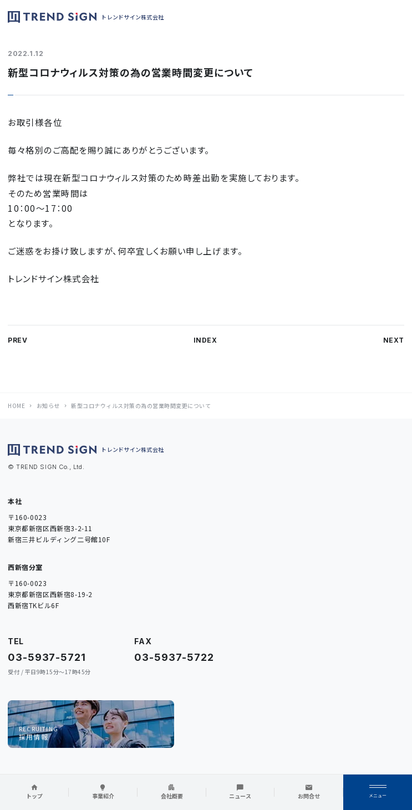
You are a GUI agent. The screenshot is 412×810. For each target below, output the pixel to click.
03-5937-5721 (47, 657)
